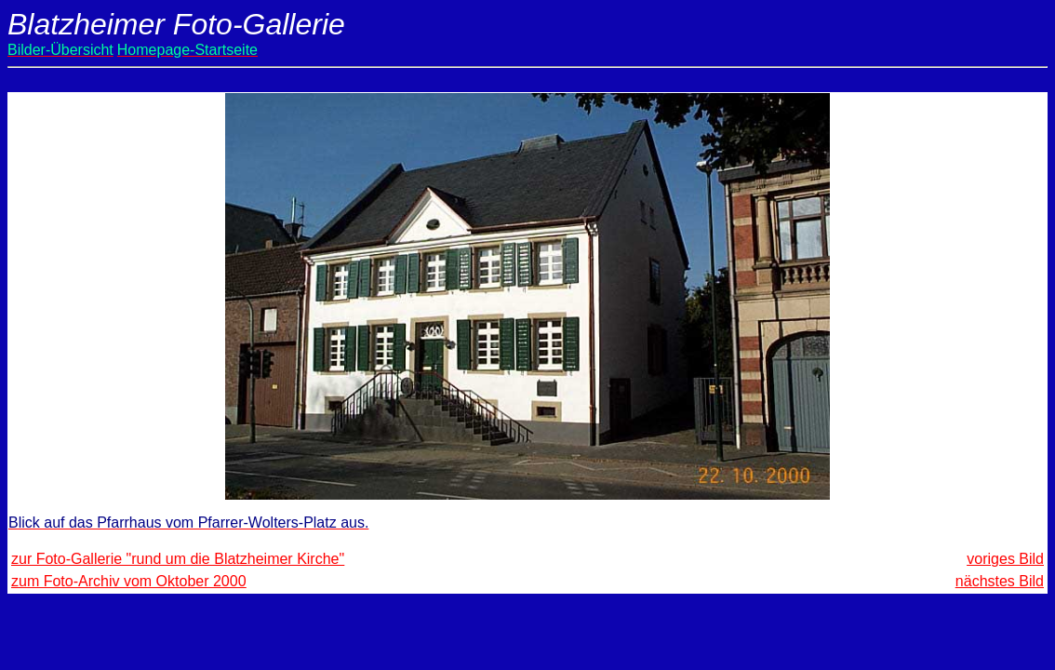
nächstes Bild (999, 581)
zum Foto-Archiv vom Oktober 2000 (129, 581)
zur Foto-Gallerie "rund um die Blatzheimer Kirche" (177, 559)
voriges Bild (1005, 559)
